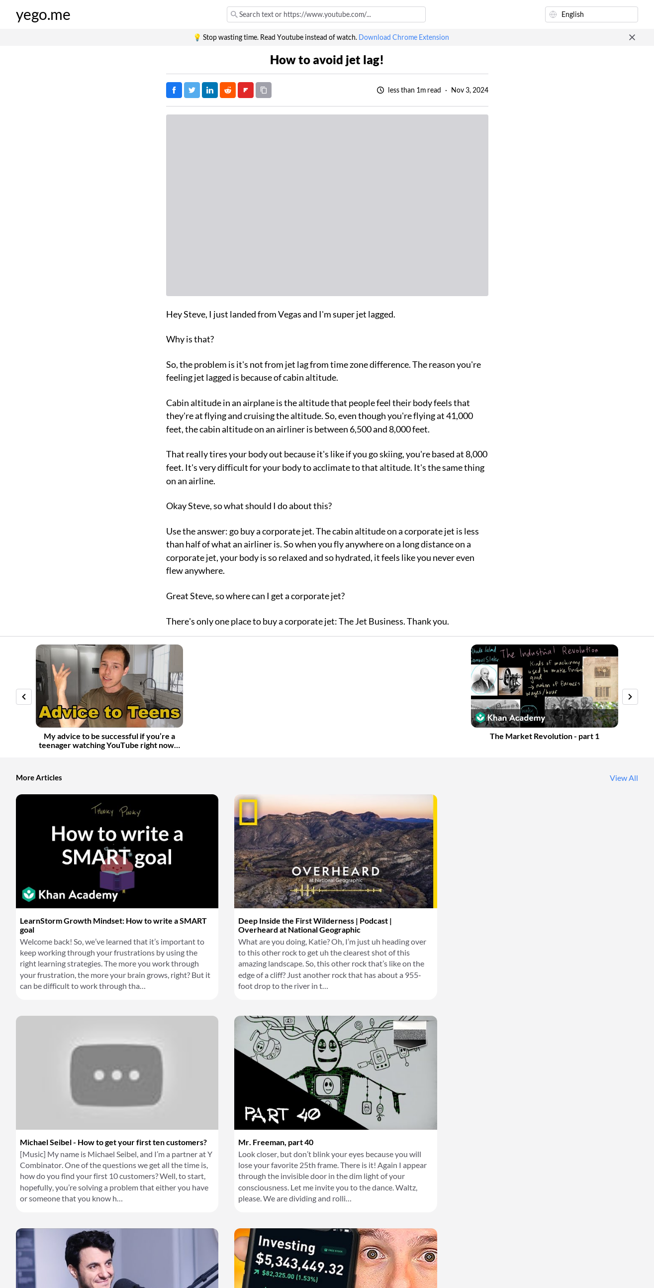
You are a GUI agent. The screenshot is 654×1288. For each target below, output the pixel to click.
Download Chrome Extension (404, 37)
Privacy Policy (182, 1268)
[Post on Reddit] (228, 90)
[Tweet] (192, 90)
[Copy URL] (264, 90)
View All (624, 777)
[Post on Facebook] (174, 90)
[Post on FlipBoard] (246, 90)
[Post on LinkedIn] (210, 90)
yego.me (43, 14)
